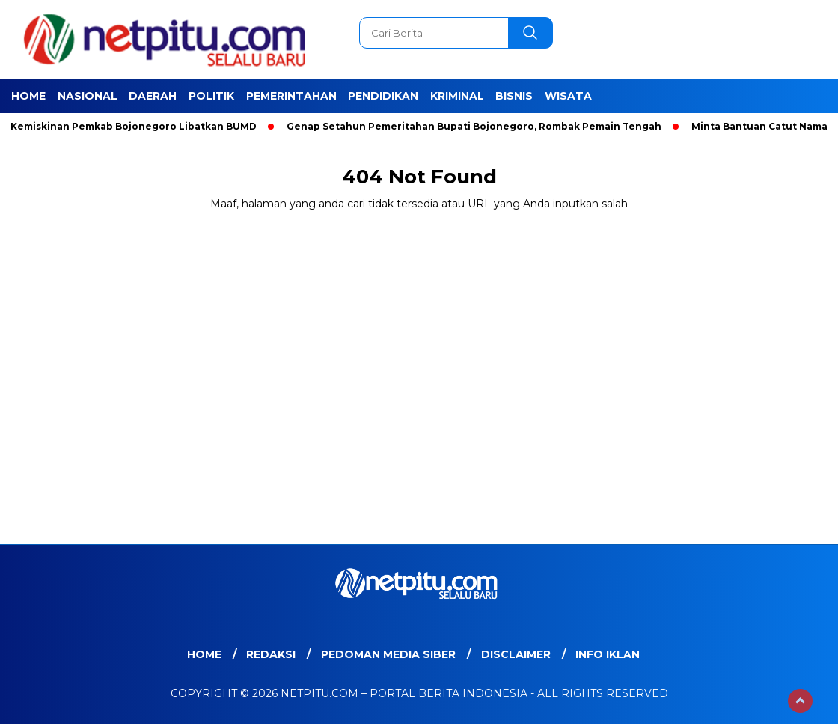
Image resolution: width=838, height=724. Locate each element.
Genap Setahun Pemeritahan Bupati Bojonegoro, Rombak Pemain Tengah (480, 126)
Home (28, 96)
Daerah (153, 96)
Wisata (568, 96)
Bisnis (514, 96)
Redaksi (271, 654)
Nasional (87, 96)
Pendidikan (383, 96)
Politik (211, 96)
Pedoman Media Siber (388, 654)
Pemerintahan (291, 96)
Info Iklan (607, 654)
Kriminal (457, 96)
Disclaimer (516, 654)
